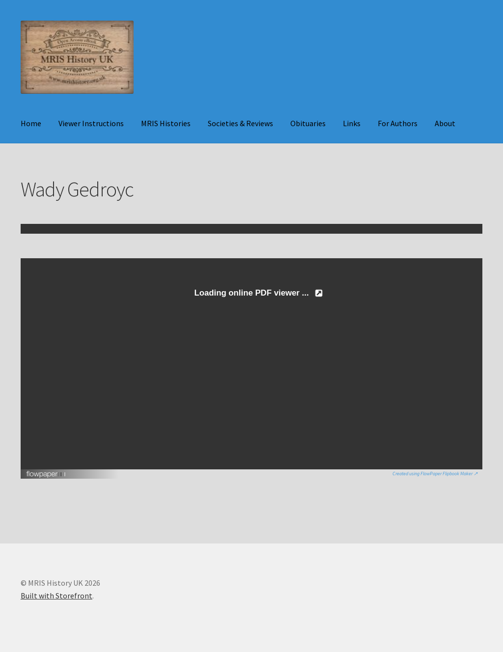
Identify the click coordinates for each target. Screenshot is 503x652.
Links (352, 123)
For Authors (398, 123)
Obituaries (308, 123)
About (445, 123)
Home (31, 123)
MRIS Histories (166, 123)
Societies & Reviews (240, 123)
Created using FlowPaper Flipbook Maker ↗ (434, 473)
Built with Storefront (56, 595)
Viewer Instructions (91, 123)
